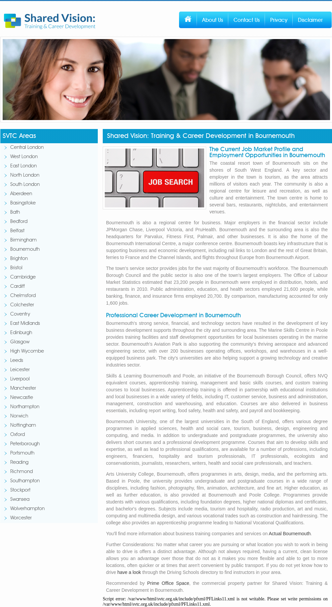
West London (24, 156)
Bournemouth (25, 249)
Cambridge (23, 277)
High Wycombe (27, 351)
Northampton (24, 407)
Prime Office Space (168, 583)
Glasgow (19, 342)
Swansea (19, 499)
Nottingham (23, 425)
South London (25, 184)
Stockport (20, 490)
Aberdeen (21, 194)
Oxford (17, 434)
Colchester (22, 305)
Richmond (21, 471)
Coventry (20, 314)
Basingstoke (23, 203)
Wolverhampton (27, 508)
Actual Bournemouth (290, 533)
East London (23, 166)
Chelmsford (23, 295)
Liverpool (20, 379)
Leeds (16, 360)
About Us (212, 20)
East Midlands (25, 323)
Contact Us (247, 20)
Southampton (25, 481)
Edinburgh (21, 332)
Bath (15, 212)
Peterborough (25, 444)
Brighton (19, 258)
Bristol (16, 268)
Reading (19, 462)
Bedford (18, 221)
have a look (129, 572)
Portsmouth (22, 453)
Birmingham (23, 240)
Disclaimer (310, 20)
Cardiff (17, 286)
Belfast (17, 231)
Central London (27, 147)
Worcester (21, 518)
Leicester (20, 370)
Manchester (23, 388)
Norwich (19, 416)
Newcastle (21, 397)
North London (24, 175)
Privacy (278, 20)
